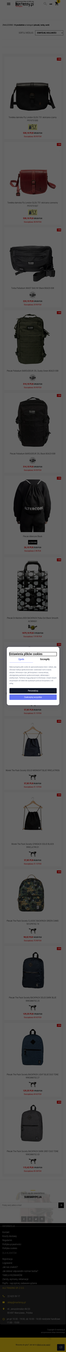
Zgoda (21, 659)
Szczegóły (45, 659)
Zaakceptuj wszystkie (33, 697)
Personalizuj (33, 690)
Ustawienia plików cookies (26, 654)
